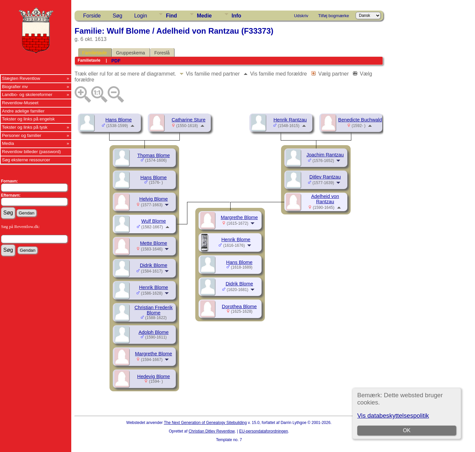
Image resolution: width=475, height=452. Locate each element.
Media (8, 143)
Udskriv (301, 15)
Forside (92, 15)
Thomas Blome (153, 155)
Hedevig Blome (153, 376)
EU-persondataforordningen (263, 431)
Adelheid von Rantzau (325, 199)
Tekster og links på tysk (25, 127)
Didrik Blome (153, 265)
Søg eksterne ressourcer (26, 159)
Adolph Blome (154, 332)
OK (406, 430)
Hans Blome (119, 119)
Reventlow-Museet (20, 102)
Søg (117, 15)
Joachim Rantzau (325, 154)
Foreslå (162, 52)
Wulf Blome (153, 221)
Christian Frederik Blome (154, 310)
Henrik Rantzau (290, 119)
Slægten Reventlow (21, 78)
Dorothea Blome (239, 306)
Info (236, 15)
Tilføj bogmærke (333, 15)
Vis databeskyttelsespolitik (393, 415)
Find (171, 15)
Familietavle (94, 52)
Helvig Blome (153, 199)
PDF (115, 60)
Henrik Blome (153, 287)
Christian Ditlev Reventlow (212, 431)
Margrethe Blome (153, 353)
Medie (204, 15)
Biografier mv (15, 86)
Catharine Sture (189, 119)
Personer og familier (21, 135)
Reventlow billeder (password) (31, 151)
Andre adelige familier (23, 111)
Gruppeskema (130, 52)
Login (140, 15)
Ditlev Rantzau (325, 176)
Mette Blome (153, 243)
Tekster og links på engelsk (28, 118)
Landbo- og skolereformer (27, 94)
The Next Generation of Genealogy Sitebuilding (205, 422)
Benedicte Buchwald (360, 119)
